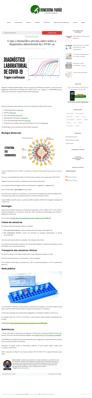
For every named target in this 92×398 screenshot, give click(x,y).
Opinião (86, 119)
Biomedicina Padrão (22, 394)
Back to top (85, 394)
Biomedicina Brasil (71, 137)
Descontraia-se (80, 113)
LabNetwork (70, 143)
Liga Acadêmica (70, 119)
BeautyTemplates (47, 394)
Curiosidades (70, 113)
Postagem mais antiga (55, 374)
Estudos (77, 116)
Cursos (37, 22)
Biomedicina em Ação (72, 140)
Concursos (18, 22)
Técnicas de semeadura (80, 72)
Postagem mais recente (9, 374)
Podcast (69, 122)
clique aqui (20, 110)
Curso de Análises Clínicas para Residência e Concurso (78, 88)
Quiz (74, 122)
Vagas (75, 22)
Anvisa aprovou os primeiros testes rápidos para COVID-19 (31, 218)
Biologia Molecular (31, 36)
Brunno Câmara (72, 177)
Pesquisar (52, 33)
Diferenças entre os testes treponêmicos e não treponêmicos (81, 47)
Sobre (83, 22)
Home (9, 22)
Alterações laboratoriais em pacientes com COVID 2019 (28, 323)
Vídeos (28, 22)
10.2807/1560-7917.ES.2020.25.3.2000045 (47, 335)
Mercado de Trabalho (61, 22)
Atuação (47, 22)
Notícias (79, 119)
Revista (80, 122)
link (15, 347)
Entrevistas (70, 116)
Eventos (84, 116)
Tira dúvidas (70, 125)
